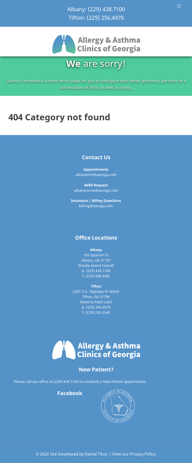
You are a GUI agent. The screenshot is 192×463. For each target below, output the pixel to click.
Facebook (69, 393)
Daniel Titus (96, 454)
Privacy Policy (143, 454)
